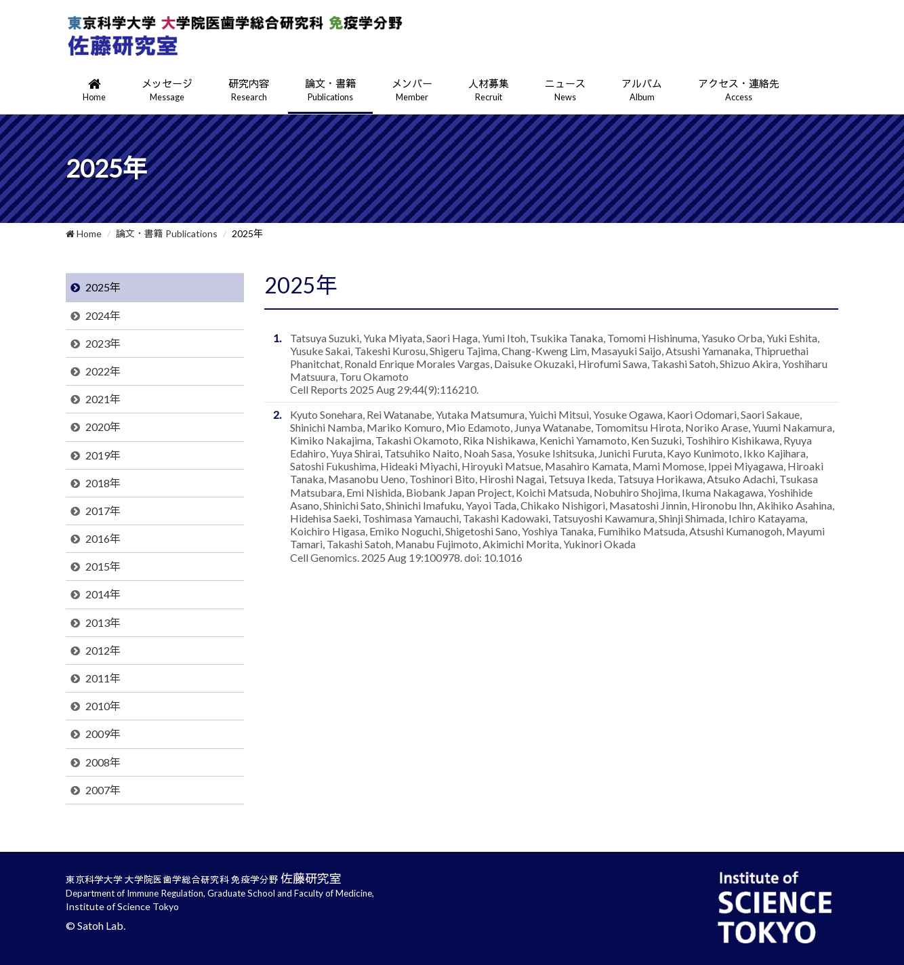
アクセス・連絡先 (738, 90)
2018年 (103, 482)
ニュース (565, 90)
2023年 (103, 343)
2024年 (103, 315)
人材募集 (488, 90)
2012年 (103, 650)
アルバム (641, 90)
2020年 (103, 426)
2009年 (103, 733)
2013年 (103, 622)
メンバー (412, 90)
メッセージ (167, 90)
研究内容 (248, 90)
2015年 (103, 566)
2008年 (103, 762)
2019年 (103, 455)
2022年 (103, 371)
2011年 (103, 678)
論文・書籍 (330, 90)
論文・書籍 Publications (167, 233)
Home (84, 233)
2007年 (103, 789)
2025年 (103, 287)
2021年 (103, 398)
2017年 (103, 510)
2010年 (103, 705)
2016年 (103, 538)
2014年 (103, 594)
